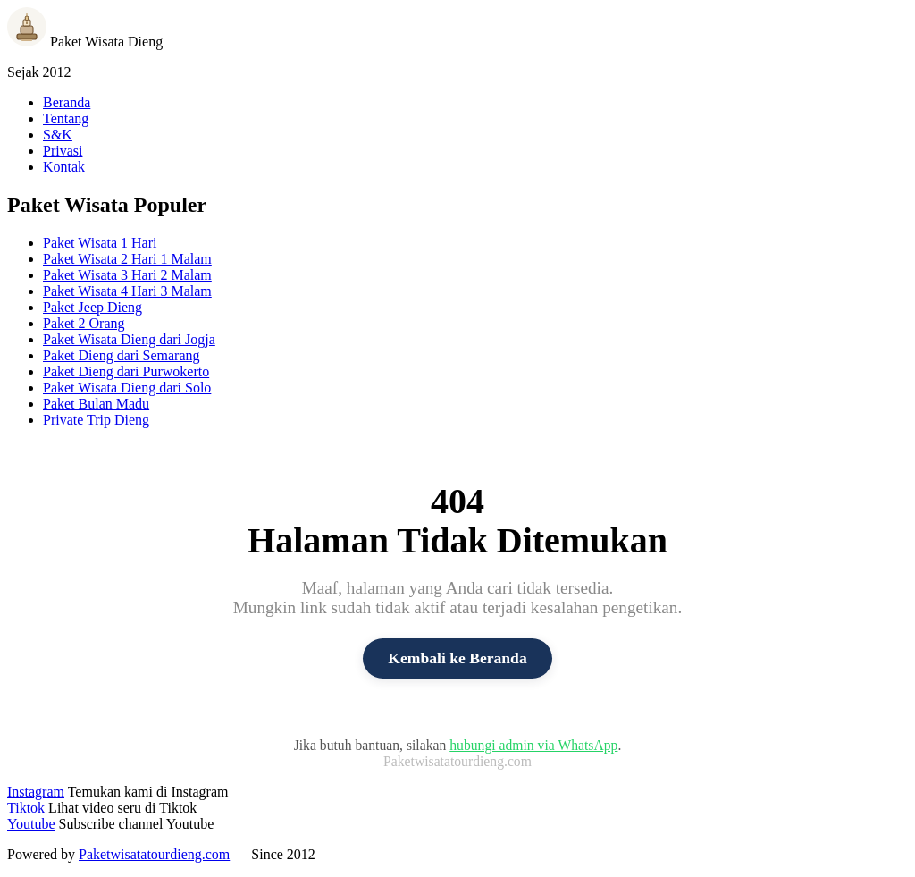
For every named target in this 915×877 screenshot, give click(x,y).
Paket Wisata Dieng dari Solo (127, 387)
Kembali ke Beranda (457, 658)
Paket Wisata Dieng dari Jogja (129, 339)
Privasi (62, 150)
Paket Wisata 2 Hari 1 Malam (127, 258)
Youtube (31, 823)
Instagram (35, 791)
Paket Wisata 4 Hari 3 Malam (127, 291)
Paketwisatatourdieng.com (154, 854)
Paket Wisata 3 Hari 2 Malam (127, 274)
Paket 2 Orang (84, 323)
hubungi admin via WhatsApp (533, 745)
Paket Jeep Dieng (92, 307)
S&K (57, 134)
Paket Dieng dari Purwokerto (126, 371)
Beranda (66, 102)
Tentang (65, 118)
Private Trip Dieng (96, 419)
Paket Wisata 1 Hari (99, 242)
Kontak (64, 166)
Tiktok (26, 807)
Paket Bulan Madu (96, 403)
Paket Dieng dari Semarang (121, 355)
